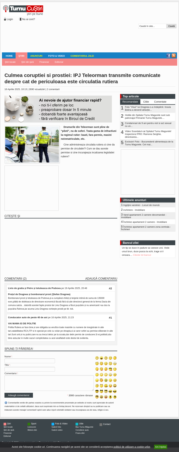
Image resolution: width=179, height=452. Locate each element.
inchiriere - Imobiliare (134, 210)
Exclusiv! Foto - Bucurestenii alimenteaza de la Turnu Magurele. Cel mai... (149, 143)
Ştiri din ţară (27, 62)
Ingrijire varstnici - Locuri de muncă (141, 205)
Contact (106, 427)
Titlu (6, 365)
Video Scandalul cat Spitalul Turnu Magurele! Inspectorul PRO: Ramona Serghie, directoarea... (148, 134)
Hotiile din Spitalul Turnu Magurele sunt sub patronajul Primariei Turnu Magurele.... (147, 116)
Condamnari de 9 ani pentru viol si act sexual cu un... (148, 124)
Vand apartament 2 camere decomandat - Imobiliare (143, 216)
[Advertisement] (66, 27)
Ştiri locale (10, 62)
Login (10, 19)
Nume (7, 356)
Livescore (32, 430)
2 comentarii (53, 89)
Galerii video (57, 433)
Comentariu (10, 373)
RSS (173, 55)
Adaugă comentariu (101, 278)
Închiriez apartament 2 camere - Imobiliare (145, 222)
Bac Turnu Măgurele (84, 430)
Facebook (168, 55)
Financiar (44, 62)
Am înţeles (160, 447)
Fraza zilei (80, 436)
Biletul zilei (32, 433)
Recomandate (130, 101)
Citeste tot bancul (142, 255)
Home (9, 56)
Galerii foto (56, 430)
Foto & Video (56, 56)
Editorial (59, 62)
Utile (81, 426)
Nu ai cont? (28, 19)
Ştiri (21, 56)
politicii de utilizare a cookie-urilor (131, 446)
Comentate (160, 101)
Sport (33, 426)
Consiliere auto (82, 433)
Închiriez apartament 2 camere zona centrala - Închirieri (146, 228)
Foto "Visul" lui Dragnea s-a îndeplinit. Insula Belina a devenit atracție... (148, 108)
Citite (146, 101)
